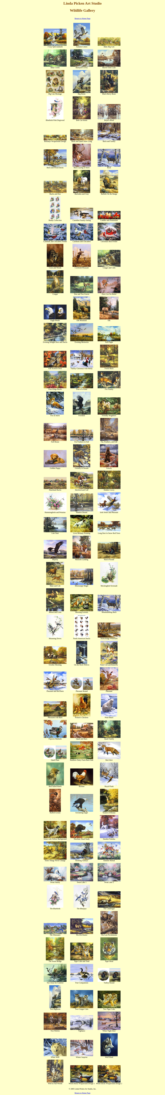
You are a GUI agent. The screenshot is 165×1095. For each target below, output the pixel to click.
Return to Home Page (82, 18)
